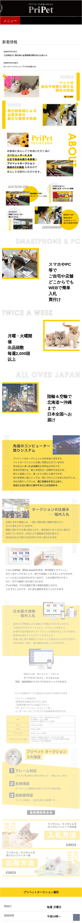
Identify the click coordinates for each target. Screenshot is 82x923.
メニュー (10, 21)
